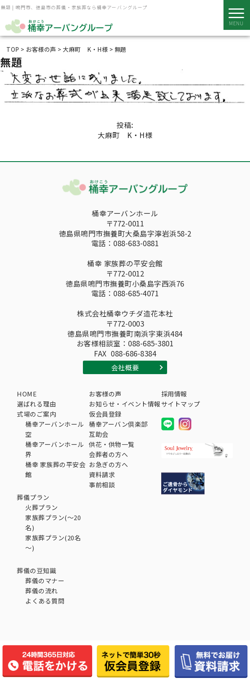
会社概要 (125, 367)
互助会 (99, 434)
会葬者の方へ (108, 454)
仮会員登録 (105, 413)
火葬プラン (41, 507)
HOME (27, 393)
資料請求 (102, 474)
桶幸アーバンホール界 (54, 449)
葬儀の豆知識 (36, 570)
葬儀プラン (33, 497)
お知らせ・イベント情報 (125, 403)
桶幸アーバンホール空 (54, 429)
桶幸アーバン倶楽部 (118, 424)
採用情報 (174, 393)
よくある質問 (44, 600)
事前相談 (102, 484)
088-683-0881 (136, 243)
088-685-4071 (136, 293)
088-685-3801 (150, 343)
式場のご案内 (36, 413)
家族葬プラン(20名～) (53, 542)
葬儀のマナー (44, 580)
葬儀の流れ (41, 590)
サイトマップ (180, 403)
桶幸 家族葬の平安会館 (55, 469)
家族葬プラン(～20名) (53, 522)
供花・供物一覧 (112, 444)
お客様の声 (105, 393)
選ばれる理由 (36, 403)
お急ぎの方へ (108, 464)
